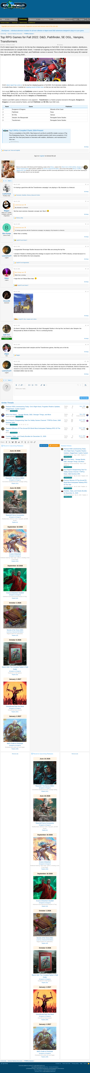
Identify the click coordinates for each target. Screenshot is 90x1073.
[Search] (88, 19)
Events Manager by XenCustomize (56, 1068)
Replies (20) (15, 635)
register (42, 156)
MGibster (83, 429)
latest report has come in (14, 85)
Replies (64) (15, 674)
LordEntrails (82, 437)
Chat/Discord (31, 22)
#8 (88, 325)
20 (23, 424)
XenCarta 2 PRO (38, 1071)
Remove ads (15, 753)
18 (19, 424)
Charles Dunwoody (10, 416)
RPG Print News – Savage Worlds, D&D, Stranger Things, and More (28, 414)
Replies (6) (15, 522)
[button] (6, 19)
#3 (88, 201)
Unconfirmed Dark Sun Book (15, 706)
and (21, 240)
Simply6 (79, 167)
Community (23, 19)
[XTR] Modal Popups (37, 1068)
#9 (88, 344)
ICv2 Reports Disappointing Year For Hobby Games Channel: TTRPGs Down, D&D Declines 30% (75, 472)
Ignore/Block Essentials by (45, 1067)
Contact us (58, 1063)
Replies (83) (15, 598)
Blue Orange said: (19, 272)
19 (21, 424)
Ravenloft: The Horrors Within (15, 478)
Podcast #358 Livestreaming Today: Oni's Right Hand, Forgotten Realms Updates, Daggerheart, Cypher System (76, 451)
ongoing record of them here (35, 87)
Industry (61, 44)
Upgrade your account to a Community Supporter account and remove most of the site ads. (29, 26)
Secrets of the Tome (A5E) (15, 630)
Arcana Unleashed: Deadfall (15, 593)
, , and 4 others (28, 319)
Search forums (23, 22)
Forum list (14, 22)
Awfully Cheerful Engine (22, 168)
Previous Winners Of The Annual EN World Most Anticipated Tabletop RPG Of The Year (75, 482)
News (3, 19)
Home (85, 1063)
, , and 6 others (28, 195)
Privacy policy (75, 1063)
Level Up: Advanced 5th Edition (51, 168)
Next (9, 180)
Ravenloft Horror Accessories (15, 515)
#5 (88, 246)
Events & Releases (59, 19)
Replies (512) (15, 483)
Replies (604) (15, 711)
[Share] (86, 184)
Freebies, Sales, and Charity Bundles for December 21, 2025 (26, 436)
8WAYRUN (53, 1069)
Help (81, 1063)
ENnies (52, 167)
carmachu (83, 421)
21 (25, 424)
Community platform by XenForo (32, 1065)
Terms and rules (66, 1063)
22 (27, 424)
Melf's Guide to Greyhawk (15, 743)
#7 (88, 291)
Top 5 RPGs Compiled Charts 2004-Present (26, 130)
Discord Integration (38, 1069)
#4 (88, 224)
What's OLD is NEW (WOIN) (69, 167)
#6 (88, 268)
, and (12, 150)
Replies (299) (15, 749)
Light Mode (4, 1063)
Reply (87, 146)
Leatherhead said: (19, 205)
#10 (88, 361)
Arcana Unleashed (15, 554)
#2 (88, 184)
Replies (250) (15, 561)
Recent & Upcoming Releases (13, 446)
